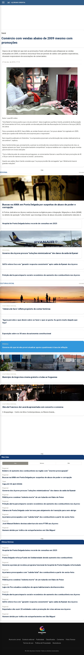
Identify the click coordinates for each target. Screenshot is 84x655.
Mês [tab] (69, 463)
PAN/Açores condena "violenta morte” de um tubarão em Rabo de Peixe (33, 497)
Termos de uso (28, 643)
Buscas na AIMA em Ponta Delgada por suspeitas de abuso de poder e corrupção (37, 477)
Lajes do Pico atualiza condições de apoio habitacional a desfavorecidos (33, 587)
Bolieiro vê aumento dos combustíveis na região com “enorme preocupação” (35, 471)
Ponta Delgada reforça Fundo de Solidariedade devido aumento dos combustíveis (37, 558)
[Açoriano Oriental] (42, 634)
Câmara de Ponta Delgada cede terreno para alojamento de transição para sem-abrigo (39, 510)
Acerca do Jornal (15, 639)
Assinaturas (57, 643)
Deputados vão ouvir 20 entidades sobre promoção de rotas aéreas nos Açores (36, 609)
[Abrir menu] (3, 2)
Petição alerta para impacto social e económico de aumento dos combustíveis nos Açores (41, 275)
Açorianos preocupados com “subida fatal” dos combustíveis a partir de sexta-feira (38, 517)
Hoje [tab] (15, 463)
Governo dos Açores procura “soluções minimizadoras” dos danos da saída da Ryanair (40, 253)
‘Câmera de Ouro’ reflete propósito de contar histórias (26, 309)
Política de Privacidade (43, 643)
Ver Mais (81, 172)
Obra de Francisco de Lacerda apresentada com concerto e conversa (32, 407)
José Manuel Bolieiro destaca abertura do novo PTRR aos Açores (30, 523)
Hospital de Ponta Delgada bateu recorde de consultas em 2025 (29, 223)
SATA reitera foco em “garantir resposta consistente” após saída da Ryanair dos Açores (40, 264)
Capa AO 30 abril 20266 (12, 484)
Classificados (50, 639)
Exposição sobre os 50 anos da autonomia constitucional (26, 333)
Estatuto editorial (28, 639)
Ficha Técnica (70, 639)
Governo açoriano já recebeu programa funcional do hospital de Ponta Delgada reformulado (41, 565)
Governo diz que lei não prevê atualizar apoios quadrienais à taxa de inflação (34, 347)
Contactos (60, 639)
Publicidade (40, 639)
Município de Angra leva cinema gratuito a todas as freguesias (29, 377)
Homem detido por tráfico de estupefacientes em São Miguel (28, 530)
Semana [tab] (42, 463)
